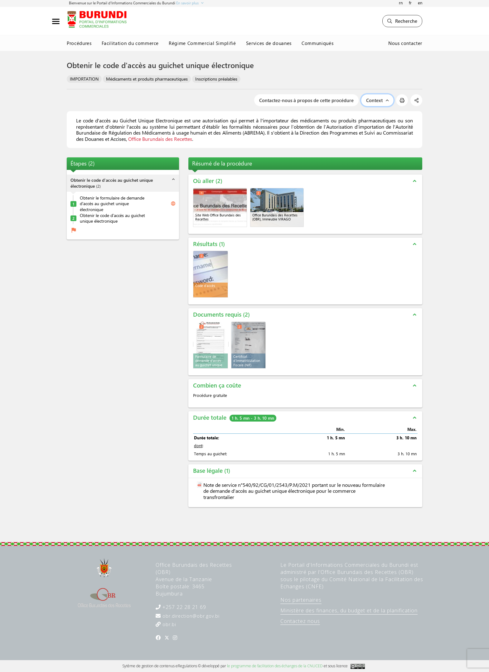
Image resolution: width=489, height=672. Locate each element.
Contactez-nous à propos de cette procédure (306, 100)
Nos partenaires (301, 599)
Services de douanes (269, 43)
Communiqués (317, 43)
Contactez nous (300, 621)
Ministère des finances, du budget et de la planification (349, 610)
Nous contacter (405, 43)
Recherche (402, 21)
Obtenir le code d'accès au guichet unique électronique (112, 218)
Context (377, 100)
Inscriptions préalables (216, 79)
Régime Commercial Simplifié (202, 43)
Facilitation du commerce (130, 43)
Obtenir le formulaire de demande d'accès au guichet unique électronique (112, 203)
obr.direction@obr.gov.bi (190, 616)
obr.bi (168, 624)
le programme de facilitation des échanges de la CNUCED (275, 666)
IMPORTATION (84, 79)
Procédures (79, 43)
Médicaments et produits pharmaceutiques (147, 79)
